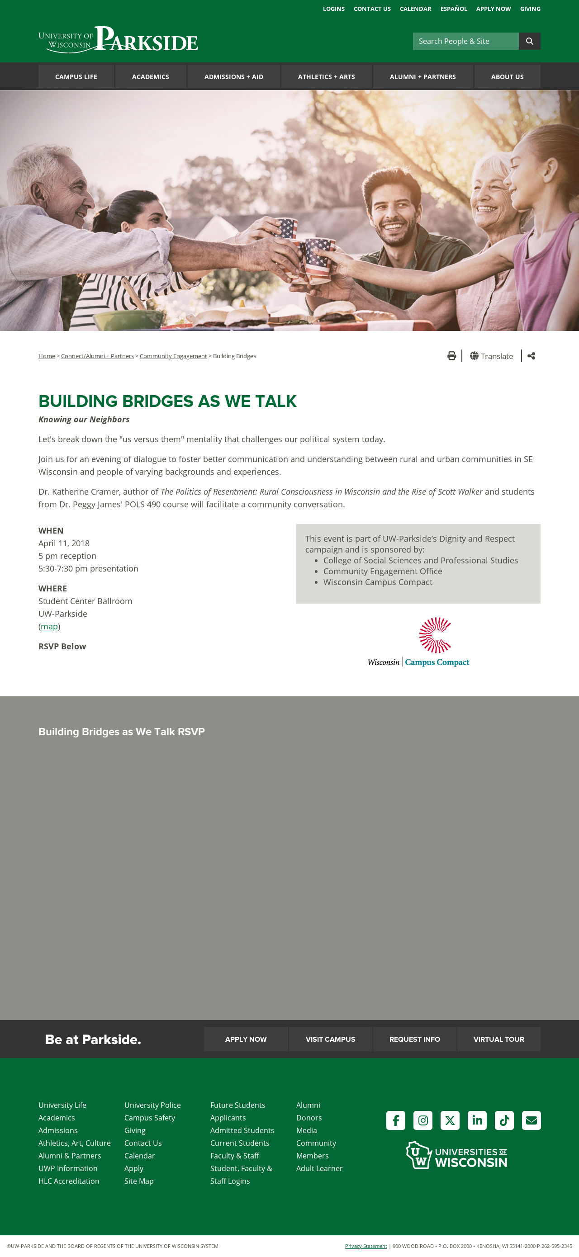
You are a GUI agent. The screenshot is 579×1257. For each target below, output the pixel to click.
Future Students (238, 1105)
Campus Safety (149, 1118)
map (49, 626)
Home (46, 356)
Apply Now (493, 9)
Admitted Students (242, 1130)
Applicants (228, 1118)
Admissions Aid (233, 76)
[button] (493, 356)
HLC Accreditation (69, 1181)
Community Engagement (173, 356)
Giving (530, 9)
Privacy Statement (366, 1246)
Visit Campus (331, 1039)
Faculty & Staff (234, 1156)
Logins (334, 9)
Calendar (416, 9)
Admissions (58, 1130)
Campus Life (76, 76)
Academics (150, 76)
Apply (133, 1168)
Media (306, 1130)
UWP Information (68, 1168)
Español (454, 9)
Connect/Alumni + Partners (97, 356)
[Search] (466, 41)
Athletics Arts (326, 76)
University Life (62, 1105)
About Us (507, 76)
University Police (152, 1105)
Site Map (139, 1181)
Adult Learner (319, 1168)
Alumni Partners (423, 76)
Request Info (414, 1039)
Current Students (240, 1143)
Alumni (308, 1105)
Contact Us (372, 9)
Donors (309, 1118)
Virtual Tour (499, 1039)
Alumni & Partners (69, 1156)
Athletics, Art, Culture (74, 1143)
